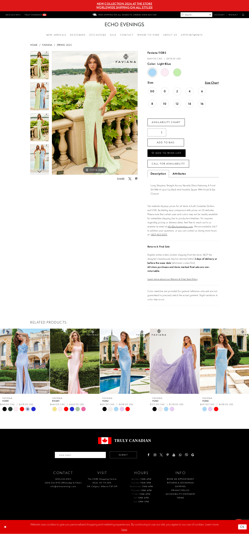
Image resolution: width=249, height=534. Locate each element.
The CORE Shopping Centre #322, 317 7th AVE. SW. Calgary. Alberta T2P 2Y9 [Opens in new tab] (102, 483)
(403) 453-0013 (159, 234)
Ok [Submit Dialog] (242, 527)
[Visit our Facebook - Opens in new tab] (148, 454)
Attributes (179, 174)
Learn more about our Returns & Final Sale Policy (172, 279)
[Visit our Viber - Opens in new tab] (186, 454)
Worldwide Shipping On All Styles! (124, 7)
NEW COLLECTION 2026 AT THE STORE (124, 4)
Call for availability (168, 163)
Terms (180, 498)
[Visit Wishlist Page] (233, 14)
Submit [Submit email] (123, 455)
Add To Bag (166, 142)
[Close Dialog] (5, 527)
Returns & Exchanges (180, 482)
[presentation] (25, 361)
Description (158, 174)
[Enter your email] (80, 455)
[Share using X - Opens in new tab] (129, 178)
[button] (243, 14)
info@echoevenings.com (180, 226)
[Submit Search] (182, 14)
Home (34, 45)
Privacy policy (180, 490)
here (124, 529)
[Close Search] (210, 14)
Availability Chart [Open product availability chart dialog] (166, 122)
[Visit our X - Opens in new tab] (161, 454)
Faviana (47, 45)
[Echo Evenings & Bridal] (124, 24)
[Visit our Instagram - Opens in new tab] (154, 454)
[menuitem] (13, 14)
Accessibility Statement (181, 494)
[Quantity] (156, 132)
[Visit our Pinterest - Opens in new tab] (167, 454)
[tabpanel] (39, 66)
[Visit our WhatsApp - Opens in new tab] (180, 454)
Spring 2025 (64, 45)
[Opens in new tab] (148, 35)
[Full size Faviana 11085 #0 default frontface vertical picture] (95, 113)
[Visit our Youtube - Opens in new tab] (173, 454)
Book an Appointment (180, 479)
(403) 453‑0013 (63, 479)
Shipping (180, 486)
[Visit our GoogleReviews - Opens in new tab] (192, 454)
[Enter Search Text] (196, 14)
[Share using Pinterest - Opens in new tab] (136, 178)
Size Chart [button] (212, 83)
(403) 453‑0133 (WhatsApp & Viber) (63, 482)
